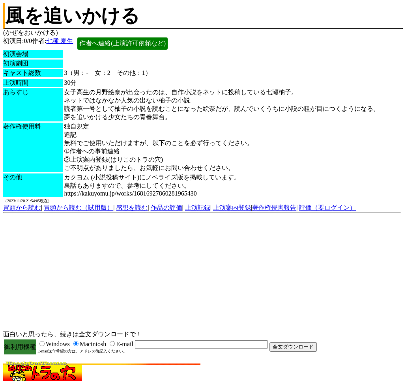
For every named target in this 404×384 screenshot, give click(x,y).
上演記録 (197, 207)
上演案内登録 (232, 207)
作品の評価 (166, 207)
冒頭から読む (22, 207)
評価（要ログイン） (327, 207)
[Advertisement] (202, 272)
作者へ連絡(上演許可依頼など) (122, 43)
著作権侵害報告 (274, 207)
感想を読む (132, 207)
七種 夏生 (59, 40)
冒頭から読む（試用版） (78, 207)
